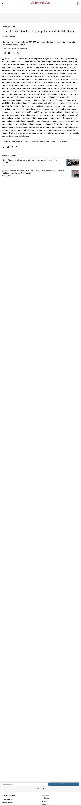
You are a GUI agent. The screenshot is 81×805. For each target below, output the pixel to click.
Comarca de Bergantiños (31, 141)
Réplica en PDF (8, 802)
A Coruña (45, 798)
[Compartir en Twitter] (18, 53)
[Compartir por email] (9, 53)
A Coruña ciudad (17, 141)
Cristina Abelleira (9, 36)
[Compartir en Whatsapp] (5, 53)
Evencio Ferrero (45, 141)
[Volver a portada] (40, 3)
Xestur (54, 141)
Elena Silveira (6, 175)
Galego (45, 789)
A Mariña (45, 801)
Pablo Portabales (8, 165)
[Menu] (3, 3)
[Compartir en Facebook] (14, 53)
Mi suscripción (7, 799)
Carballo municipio (62, 141)
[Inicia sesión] (77, 3)
